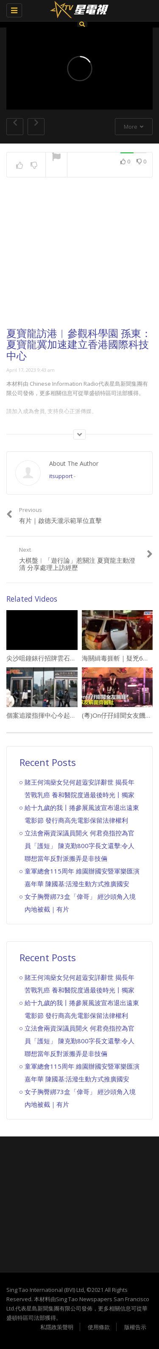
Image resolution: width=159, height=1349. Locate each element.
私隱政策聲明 (56, 1327)
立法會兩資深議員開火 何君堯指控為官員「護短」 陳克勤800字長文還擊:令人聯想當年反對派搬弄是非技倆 (79, 845)
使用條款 (99, 1327)
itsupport (61, 476)
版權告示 (135, 1327)
